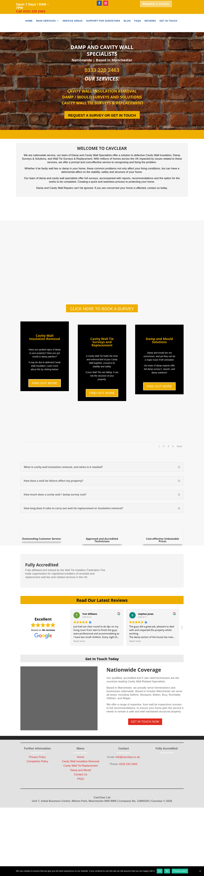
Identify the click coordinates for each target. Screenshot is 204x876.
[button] (181, 660)
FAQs (137, 20)
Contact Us (80, 806)
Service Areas (72, 20)
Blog (127, 20)
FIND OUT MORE (44, 400)
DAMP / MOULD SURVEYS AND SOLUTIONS (102, 97)
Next (179, 478)
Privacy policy (179, 871)
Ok (159, 871)
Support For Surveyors (103, 20)
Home (29, 20)
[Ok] (200, 871)
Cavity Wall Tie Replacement (80, 797)
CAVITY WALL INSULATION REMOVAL (102, 91)
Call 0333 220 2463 (30, 11)
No (167, 871)
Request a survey (156, 3)
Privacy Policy (37, 788)
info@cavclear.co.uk (128, 788)
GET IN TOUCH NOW (145, 753)
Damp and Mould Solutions (159, 356)
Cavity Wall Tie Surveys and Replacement (102, 358)
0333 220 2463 (102, 69)
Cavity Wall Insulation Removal (44, 354)
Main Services (46, 20)
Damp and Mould (80, 801)
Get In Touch (168, 20)
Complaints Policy (37, 793)
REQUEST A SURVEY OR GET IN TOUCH (102, 115)
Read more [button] (79, 673)
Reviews (150, 20)
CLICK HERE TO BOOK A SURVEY (102, 310)
